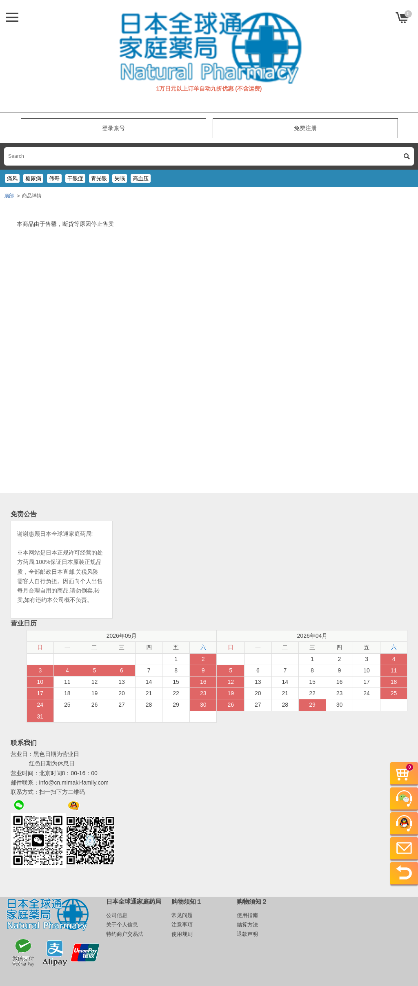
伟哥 (54, 178)
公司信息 (116, 915)
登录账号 (113, 128)
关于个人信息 (122, 925)
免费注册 (305, 128)
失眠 (119, 178)
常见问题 (182, 915)
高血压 (141, 178)
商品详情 (32, 196)
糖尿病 (33, 178)
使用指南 (247, 915)
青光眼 (99, 178)
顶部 (9, 196)
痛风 (12, 178)
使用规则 (182, 934)
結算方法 (247, 925)
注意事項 (182, 925)
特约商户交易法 (124, 934)
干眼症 (75, 178)
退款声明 (247, 934)
